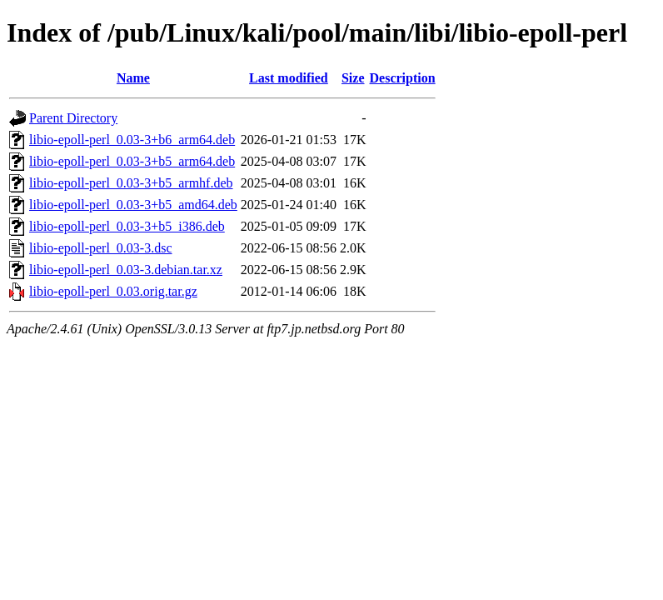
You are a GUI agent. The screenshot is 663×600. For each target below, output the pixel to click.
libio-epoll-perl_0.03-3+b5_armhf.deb (131, 183)
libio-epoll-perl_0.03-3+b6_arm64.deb (132, 139)
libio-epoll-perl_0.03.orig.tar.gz (113, 291)
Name (133, 78)
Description (403, 78)
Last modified (288, 78)
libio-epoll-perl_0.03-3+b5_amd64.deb (133, 205)
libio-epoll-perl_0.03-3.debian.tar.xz (125, 269)
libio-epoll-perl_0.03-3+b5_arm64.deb (132, 161)
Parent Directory (73, 118)
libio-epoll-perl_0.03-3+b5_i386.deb (127, 226)
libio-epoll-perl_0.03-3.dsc (100, 248)
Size (353, 78)
